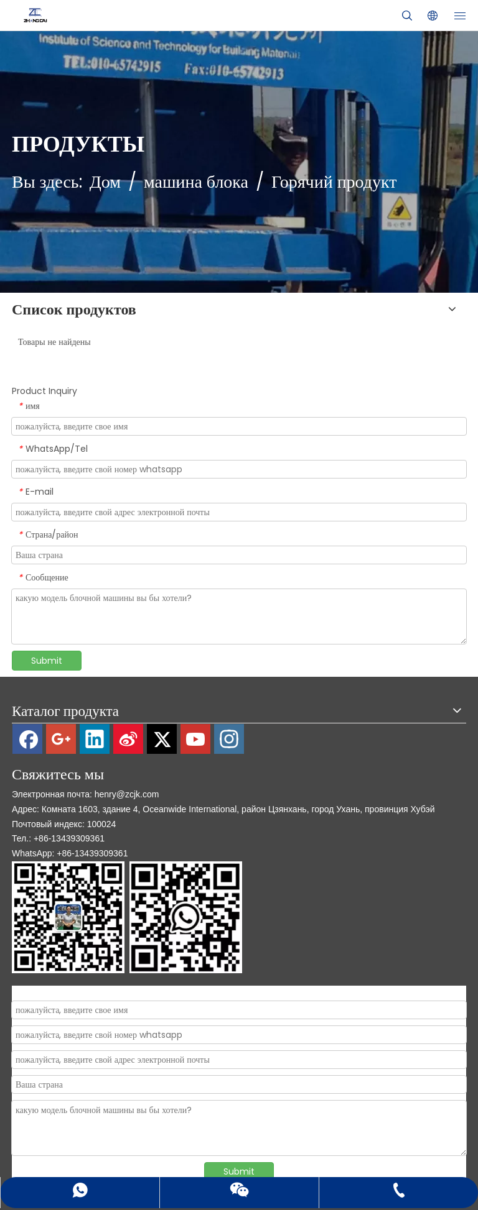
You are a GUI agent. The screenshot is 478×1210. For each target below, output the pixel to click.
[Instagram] (229, 739)
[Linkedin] (95, 739)
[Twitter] (162, 739)
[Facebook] (27, 739)
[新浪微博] (128, 739)
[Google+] (61, 739)
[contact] (127, 917)
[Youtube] (195, 739)
